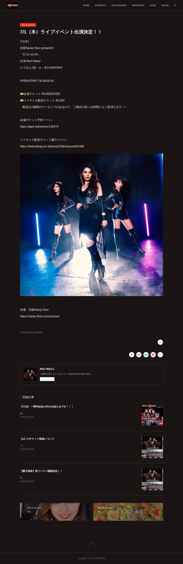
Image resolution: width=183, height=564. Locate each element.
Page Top (91, 544)
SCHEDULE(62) (26, 332)
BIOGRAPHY (138, 5)
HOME (86, 5)
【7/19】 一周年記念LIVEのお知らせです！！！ (47, 406)
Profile (153, 5)
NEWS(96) (38, 332)
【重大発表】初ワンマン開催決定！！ (41, 471)
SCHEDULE (100, 5)
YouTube (165, 5)
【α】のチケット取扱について (37, 438)
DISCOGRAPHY (119, 5)
